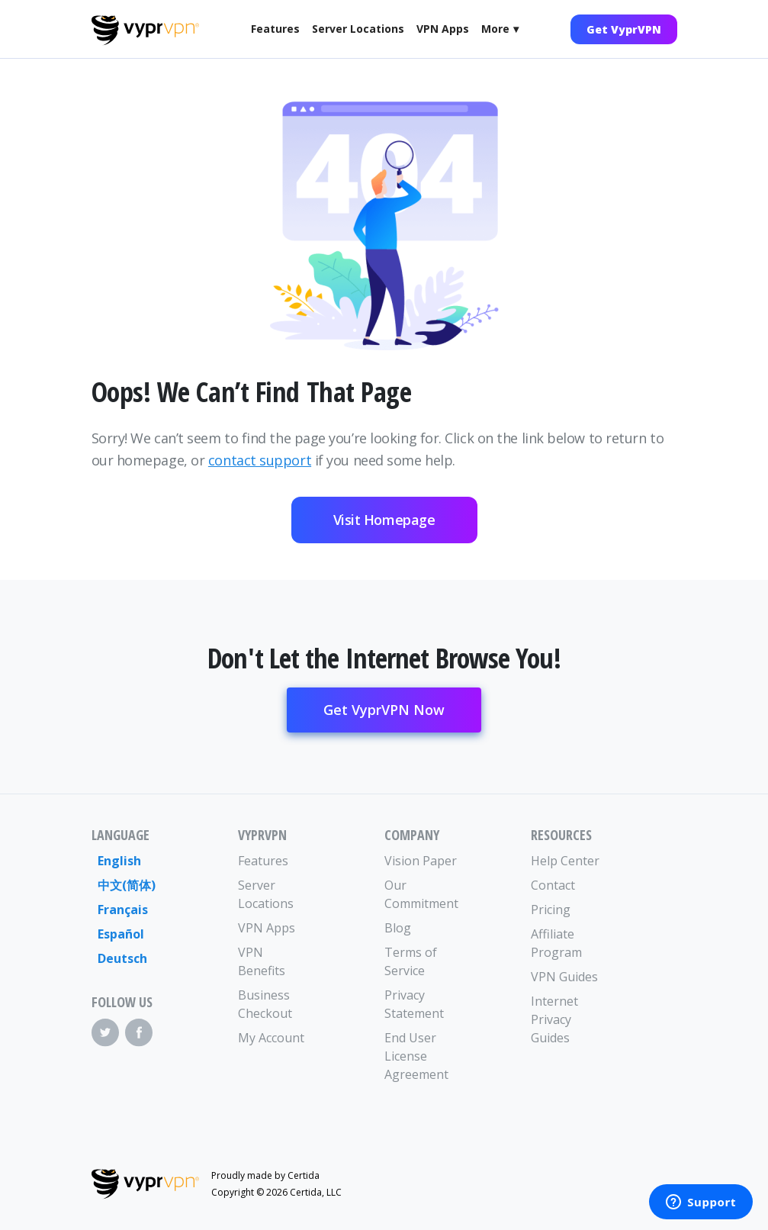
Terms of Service (410, 961)
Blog (397, 927)
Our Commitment (421, 894)
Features (275, 28)
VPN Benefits (261, 961)
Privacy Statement (414, 1004)
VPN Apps (442, 28)
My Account (271, 1037)
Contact (553, 885)
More (495, 28)
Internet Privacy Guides (554, 1019)
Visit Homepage (384, 519)
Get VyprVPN (623, 29)
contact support (259, 460)
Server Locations (358, 28)
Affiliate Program (556, 943)
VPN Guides (564, 976)
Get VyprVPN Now (384, 709)
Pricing (550, 909)
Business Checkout (265, 1004)
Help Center (565, 860)
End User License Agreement (416, 1056)
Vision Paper (420, 860)
